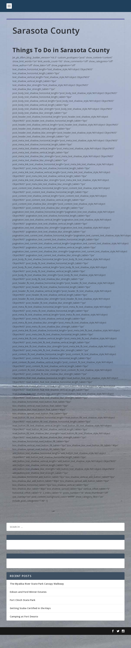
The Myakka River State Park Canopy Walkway (37, 583)
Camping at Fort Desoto (24, 616)
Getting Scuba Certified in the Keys (30, 608)
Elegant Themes (29, 631)
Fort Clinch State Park (22, 600)
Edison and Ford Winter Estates (28, 591)
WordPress (61, 631)
